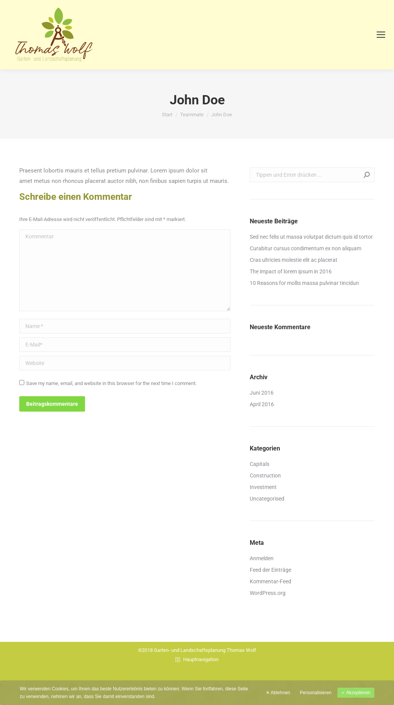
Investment (263, 487)
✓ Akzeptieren (356, 692)
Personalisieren (316, 692)
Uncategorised (267, 499)
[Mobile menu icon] (381, 34)
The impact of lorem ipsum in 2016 (291, 271)
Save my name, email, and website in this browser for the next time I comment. (111, 383)
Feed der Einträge (270, 570)
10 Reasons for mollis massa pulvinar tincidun (304, 283)
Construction (265, 475)
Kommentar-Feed (270, 581)
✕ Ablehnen (278, 692)
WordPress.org (267, 593)
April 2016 (262, 404)
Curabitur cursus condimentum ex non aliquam (305, 248)
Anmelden (262, 558)
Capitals (259, 464)
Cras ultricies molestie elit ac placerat (293, 260)
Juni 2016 (262, 393)
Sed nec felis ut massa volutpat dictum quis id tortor (311, 237)
